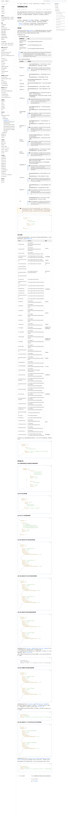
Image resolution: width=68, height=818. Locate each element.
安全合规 (30, 7)
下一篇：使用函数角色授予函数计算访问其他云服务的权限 (41, 790)
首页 (18, 7)
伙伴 (29, 1)
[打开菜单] (1, 1)
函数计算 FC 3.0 (25, 7)
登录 (65, 1)
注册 (61, 1)
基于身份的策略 (43, 7)
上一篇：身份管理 (21, 790)
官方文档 (2, 4)
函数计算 (6, 4)
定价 (23, 1)
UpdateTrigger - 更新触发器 (43, 659)
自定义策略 (21, 28)
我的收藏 (49, 12)
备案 (55, 1)
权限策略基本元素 (29, 242)
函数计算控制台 (30, 33)
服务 (31, 1)
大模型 (11, 1)
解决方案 (17, 1)
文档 (53, 1)
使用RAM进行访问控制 (36, 7)
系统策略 (20, 26)
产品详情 (44, 12)
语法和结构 (29, 23)
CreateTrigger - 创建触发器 (31, 659)
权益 (20, 1)
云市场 (26, 1)
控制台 (58, 1)
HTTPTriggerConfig (28, 663)
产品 (14, 1)
